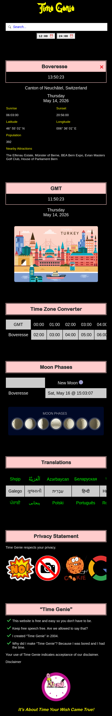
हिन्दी (86, 491)
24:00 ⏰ (66, 36)
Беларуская (85, 479)
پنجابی (34, 502)
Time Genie (56, 8)
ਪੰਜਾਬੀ (15, 502)
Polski (58, 502)
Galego (15, 491)
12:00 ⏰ (46, 36)
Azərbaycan (58, 479)
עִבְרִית (57, 491)
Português (85, 502)
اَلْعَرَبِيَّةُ (34, 479)
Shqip (15, 479)
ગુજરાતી (34, 491)
